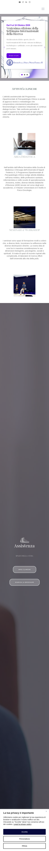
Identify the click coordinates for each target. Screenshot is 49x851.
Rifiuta (24, 846)
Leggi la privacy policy (22, 824)
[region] (24, 830)
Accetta (24, 832)
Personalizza (24, 839)
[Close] (46, 811)
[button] (4, 47)
